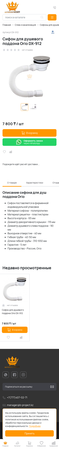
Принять (30, 433)
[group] (29, 76)
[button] (52, 17)
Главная (7, 24)
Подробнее (35, 426)
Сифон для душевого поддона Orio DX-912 (13, 311)
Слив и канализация (25, 24)
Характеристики (34, 182)
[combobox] (24, 17)
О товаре (12, 182)
